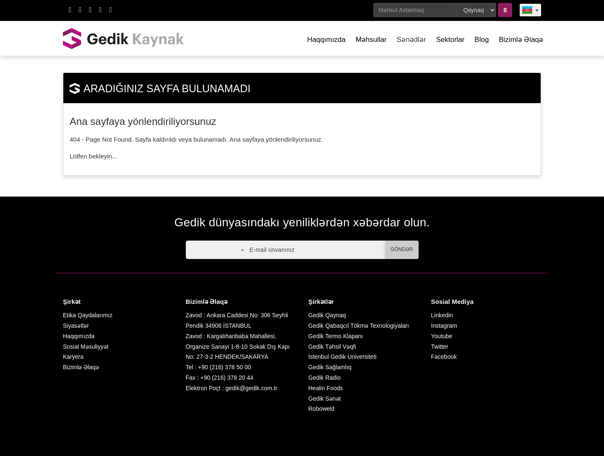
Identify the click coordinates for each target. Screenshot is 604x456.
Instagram (444, 325)
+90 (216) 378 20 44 (227, 377)
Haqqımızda (326, 40)
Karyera (73, 356)
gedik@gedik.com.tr (251, 388)
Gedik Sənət (324, 398)
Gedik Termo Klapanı (335, 336)
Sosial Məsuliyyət (86, 346)
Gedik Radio (324, 377)
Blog (481, 40)
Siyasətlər (76, 325)
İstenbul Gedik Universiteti (342, 356)
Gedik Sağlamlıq (329, 367)
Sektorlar (450, 40)
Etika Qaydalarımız (87, 315)
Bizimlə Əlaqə (521, 40)
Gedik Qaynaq (327, 315)
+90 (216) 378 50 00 (224, 367)
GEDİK (124, 38)
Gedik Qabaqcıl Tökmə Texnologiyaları (358, 325)
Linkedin (442, 315)
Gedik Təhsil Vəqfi (332, 346)
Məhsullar (371, 40)
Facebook (444, 356)
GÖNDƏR (402, 249)
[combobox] (216, 250)
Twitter (439, 346)
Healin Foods (325, 388)
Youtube (442, 336)
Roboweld (321, 408)
